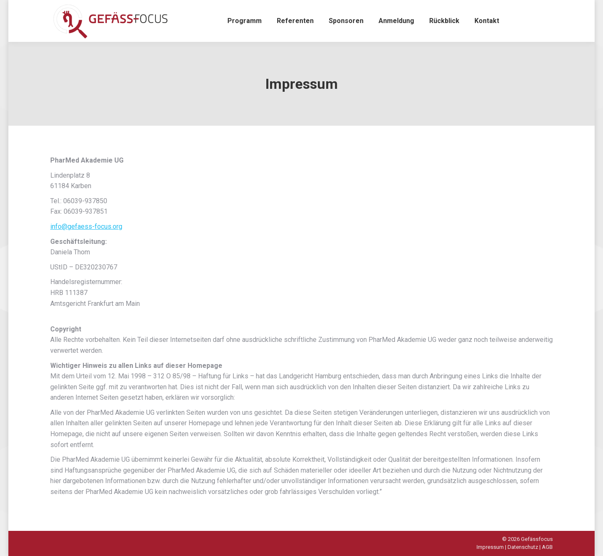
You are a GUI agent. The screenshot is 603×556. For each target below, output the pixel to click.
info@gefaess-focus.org (86, 226)
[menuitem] (244, 21)
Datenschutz (523, 547)
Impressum (490, 547)
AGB (547, 547)
